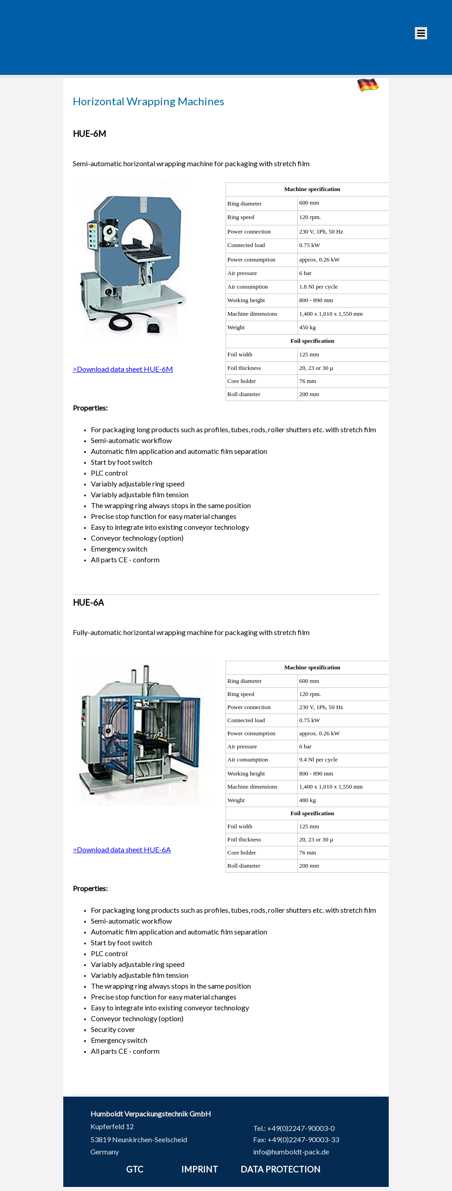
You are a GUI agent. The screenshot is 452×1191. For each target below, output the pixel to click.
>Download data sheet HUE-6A (122, 849)
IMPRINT (199, 1169)
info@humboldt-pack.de (291, 1151)
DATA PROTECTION (280, 1169)
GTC (134, 1169)
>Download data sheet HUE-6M (123, 368)
